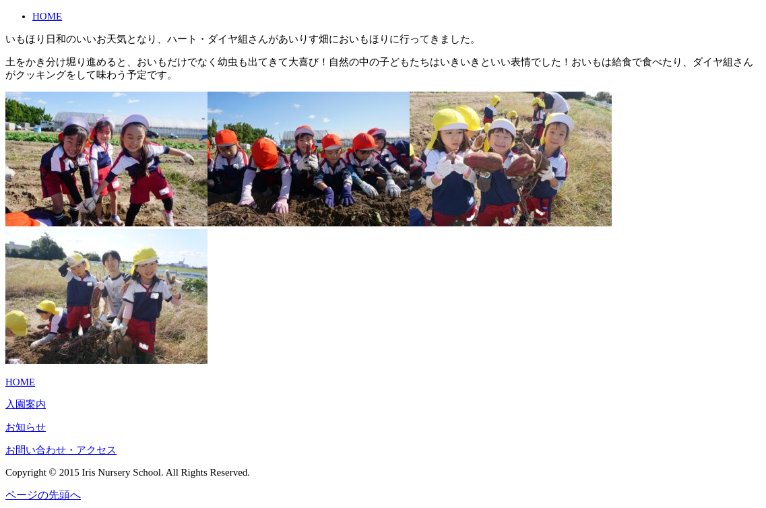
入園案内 (25, 404)
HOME (47, 16)
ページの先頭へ (43, 495)
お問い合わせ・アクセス (61, 450)
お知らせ (25, 427)
